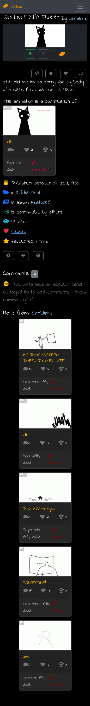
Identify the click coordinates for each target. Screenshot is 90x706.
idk (9, 142)
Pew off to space (41, 509)
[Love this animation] (65, 73)
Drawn (13, 6)
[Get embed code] (36, 73)
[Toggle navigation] (80, 7)
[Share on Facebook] (8, 255)
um (26, 657)
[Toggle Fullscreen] (80, 73)
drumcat (37, 166)
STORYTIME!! (35, 583)
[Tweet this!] (23, 255)
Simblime (78, 18)
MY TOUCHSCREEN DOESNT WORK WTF (43, 358)
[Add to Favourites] (50, 73)
